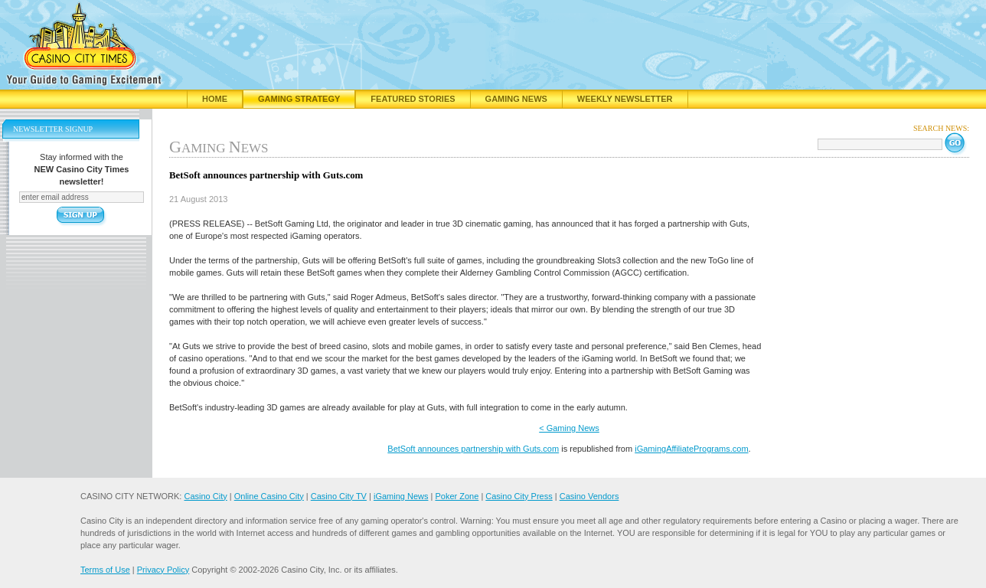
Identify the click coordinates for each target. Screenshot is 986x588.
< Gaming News (569, 428)
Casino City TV (339, 496)
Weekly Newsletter (625, 98)
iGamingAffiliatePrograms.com (691, 448)
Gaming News (516, 98)
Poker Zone (456, 496)
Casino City (205, 496)
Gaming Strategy (299, 98)
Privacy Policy (163, 569)
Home (214, 98)
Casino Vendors (589, 496)
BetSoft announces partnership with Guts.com (473, 448)
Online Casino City (269, 496)
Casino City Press (518, 496)
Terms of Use (105, 569)
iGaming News (401, 496)
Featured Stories (413, 98)
